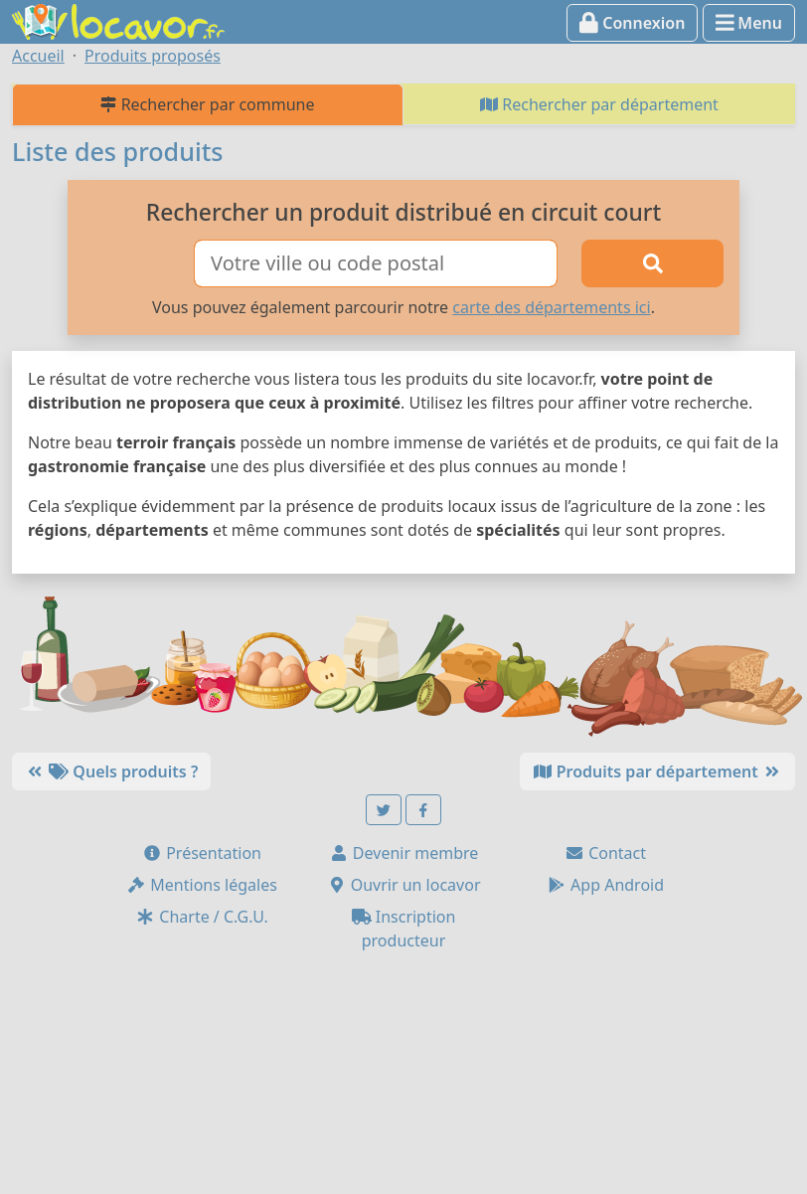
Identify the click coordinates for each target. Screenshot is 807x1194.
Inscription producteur (404, 928)
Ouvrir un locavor (404, 885)
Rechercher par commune (207, 104)
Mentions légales (201, 885)
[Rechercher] (652, 263)
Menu (749, 23)
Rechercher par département (599, 104)
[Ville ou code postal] (376, 263)
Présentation (201, 853)
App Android (605, 885)
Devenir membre (404, 853)
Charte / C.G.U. (201, 917)
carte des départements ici (551, 307)
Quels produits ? (111, 771)
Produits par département (657, 771)
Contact (605, 853)
